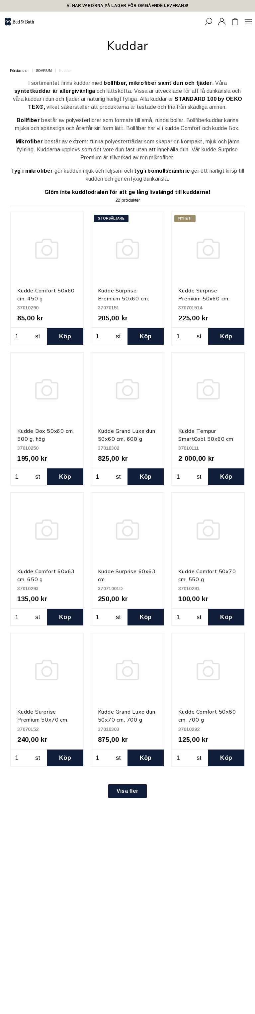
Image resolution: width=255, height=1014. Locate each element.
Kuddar (65, 71)
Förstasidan (19, 71)
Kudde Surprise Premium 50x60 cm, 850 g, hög (204, 298)
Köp (65, 336)
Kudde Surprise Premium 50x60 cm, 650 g (123, 298)
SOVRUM (44, 71)
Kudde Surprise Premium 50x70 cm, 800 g (43, 720)
